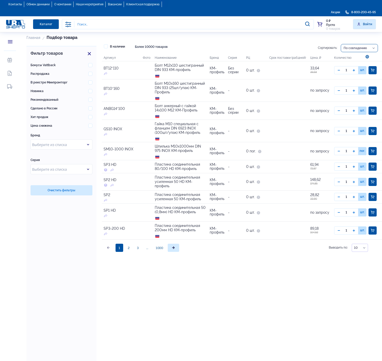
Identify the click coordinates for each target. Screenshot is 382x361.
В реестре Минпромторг (49, 82)
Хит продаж (39, 117)
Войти (364, 24)
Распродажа (40, 74)
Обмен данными (38, 4)
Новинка (37, 91)
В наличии (114, 46)
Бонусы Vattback (43, 65)
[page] (173, 257)
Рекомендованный (44, 100)
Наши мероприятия (89, 4)
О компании (62, 4)
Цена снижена (41, 125)
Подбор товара (62, 37)
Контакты (15, 4)
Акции (335, 12)
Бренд (35, 135)
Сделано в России (44, 108)
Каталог (46, 24)
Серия (35, 160)
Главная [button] (33, 38)
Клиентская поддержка (143, 4)
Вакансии (115, 4)
